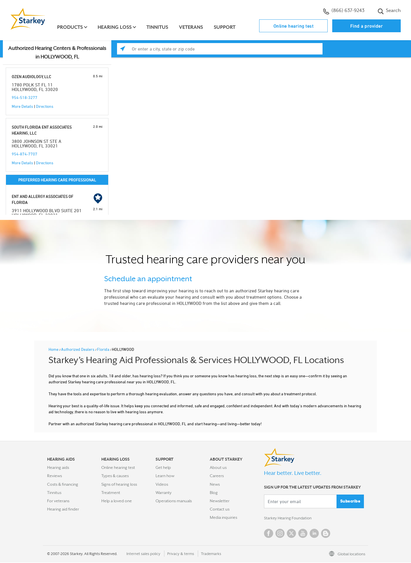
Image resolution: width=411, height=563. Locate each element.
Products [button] (71, 27)
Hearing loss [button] (115, 27)
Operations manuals (174, 501)
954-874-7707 (24, 153)
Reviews (54, 475)
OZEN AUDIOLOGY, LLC (31, 76)
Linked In (314, 533)
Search (389, 11)
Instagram (280, 533)
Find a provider (366, 26)
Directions (44, 106)
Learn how (165, 475)
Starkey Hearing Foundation (289, 518)
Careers (217, 475)
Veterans (192, 27)
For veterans (58, 501)
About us (218, 467)
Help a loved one (116, 501)
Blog (214, 492)
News (215, 484)
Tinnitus (158, 27)
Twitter (291, 533)
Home (54, 349)
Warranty (164, 492)
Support (225, 27)
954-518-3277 (24, 97)
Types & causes (115, 475)
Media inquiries (223, 517)
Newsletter (219, 501)
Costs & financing (62, 484)
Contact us (219, 509)
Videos (162, 484)
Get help (163, 467)
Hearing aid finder (63, 509)
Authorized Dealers (78, 349)
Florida (103, 349)
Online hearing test (293, 26)
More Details (22, 106)
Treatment (110, 492)
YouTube (302, 533)
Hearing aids (58, 467)
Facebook (268, 533)
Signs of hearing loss (119, 484)
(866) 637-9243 (343, 11)
